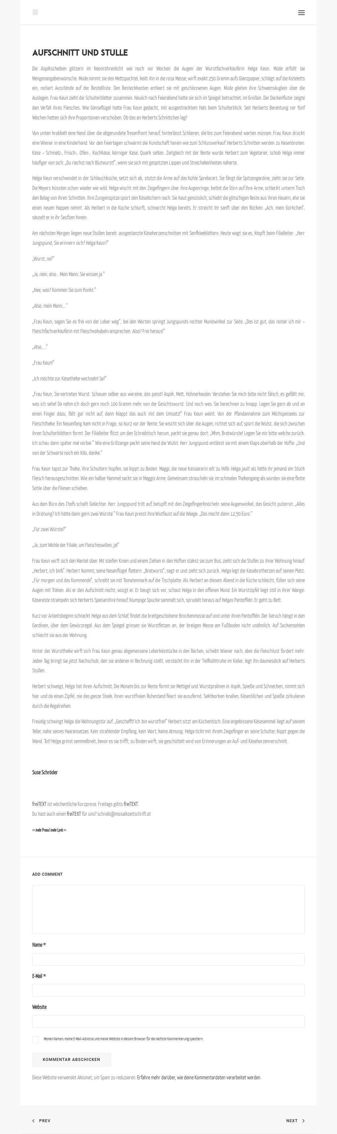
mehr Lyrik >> (58, 830)
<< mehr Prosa (40, 830)
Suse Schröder (45, 772)
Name (39, 944)
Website (39, 1007)
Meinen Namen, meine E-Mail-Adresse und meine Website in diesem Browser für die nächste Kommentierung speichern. (123, 1038)
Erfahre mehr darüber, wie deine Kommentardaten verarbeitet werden (198, 1077)
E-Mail (39, 976)
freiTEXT (39, 804)
